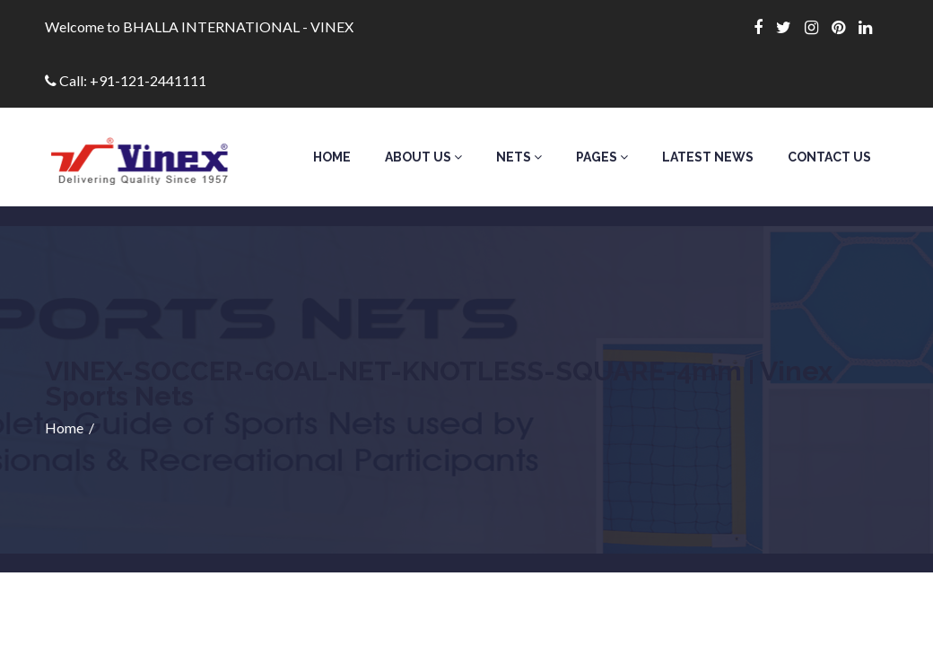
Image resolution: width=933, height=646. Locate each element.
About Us (423, 157)
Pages (602, 157)
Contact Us (829, 157)
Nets (519, 157)
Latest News (708, 157)
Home (332, 157)
